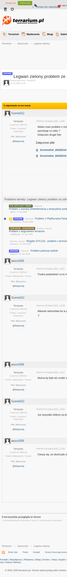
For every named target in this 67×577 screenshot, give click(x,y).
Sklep (38, 559)
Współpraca (16, 559)
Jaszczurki (22, 546)
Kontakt (36, 552)
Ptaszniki (25, 251)
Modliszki (29, 219)
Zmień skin (13, 552)
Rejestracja (25, 3)
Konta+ (46, 559)
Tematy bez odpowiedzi (48, 7)
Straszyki (38, 206)
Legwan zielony (42, 546)
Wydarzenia (33, 34)
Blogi (50, 34)
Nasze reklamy (13, 562)
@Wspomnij (18, 141)
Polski (25, 552)
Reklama (28, 559)
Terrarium (13, 34)
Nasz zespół (58, 559)
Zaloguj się (10, 3)
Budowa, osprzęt (44, 228)
